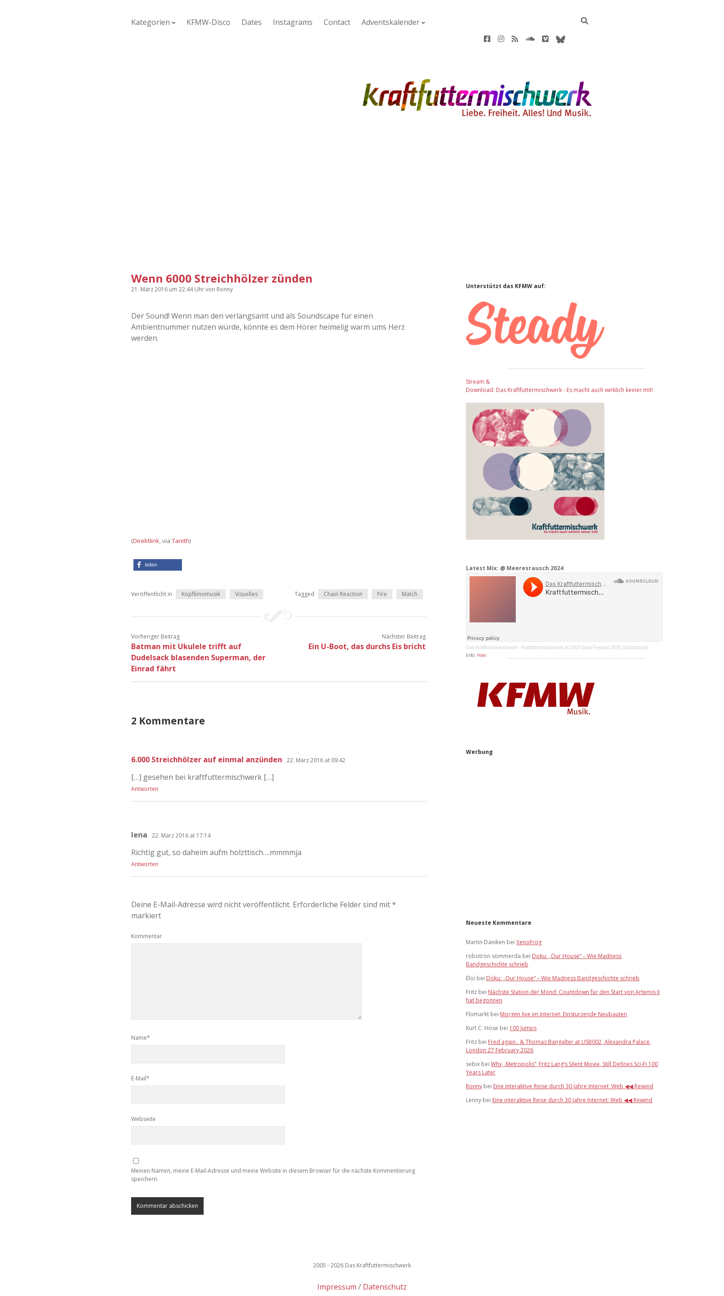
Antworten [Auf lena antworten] (144, 834)
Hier (481, 625)
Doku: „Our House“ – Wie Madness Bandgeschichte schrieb (563, 948)
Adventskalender (340, 23)
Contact (296, 23)
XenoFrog (529, 912)
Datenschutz (385, 1257)
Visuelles (246, 564)
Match (409, 564)
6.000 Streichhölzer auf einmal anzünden (206, 730)
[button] (157, 535)
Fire (382, 564)
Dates (227, 23)
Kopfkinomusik (200, 564)
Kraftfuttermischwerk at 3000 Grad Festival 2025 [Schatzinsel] (584, 618)
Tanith (180, 511)
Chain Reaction (343, 564)
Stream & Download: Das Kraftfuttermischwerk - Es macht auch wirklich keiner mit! (559, 356)
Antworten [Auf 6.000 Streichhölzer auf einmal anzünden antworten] (144, 759)
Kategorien (145, 23)
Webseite (143, 1089)
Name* (140, 1008)
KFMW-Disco (192, 23)
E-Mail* (140, 1049)
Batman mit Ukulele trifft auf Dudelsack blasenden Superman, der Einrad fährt (198, 628)
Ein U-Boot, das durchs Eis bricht (367, 617)
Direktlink (146, 511)
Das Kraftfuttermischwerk (492, 618)
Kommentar (146, 906)
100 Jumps (523, 998)
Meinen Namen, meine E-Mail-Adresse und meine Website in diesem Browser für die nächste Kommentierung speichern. (273, 1145)
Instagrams (260, 23)
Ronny (474, 1057)
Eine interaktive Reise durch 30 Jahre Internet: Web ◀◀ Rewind (573, 1057)
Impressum (336, 1257)
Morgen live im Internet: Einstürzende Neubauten (563, 985)
